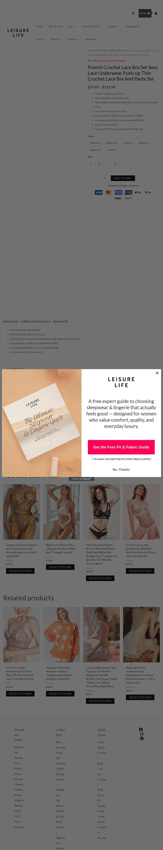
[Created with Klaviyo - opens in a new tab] (81, 479)
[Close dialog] (157, 373)
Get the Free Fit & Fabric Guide (121, 447)
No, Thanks (121, 469)
